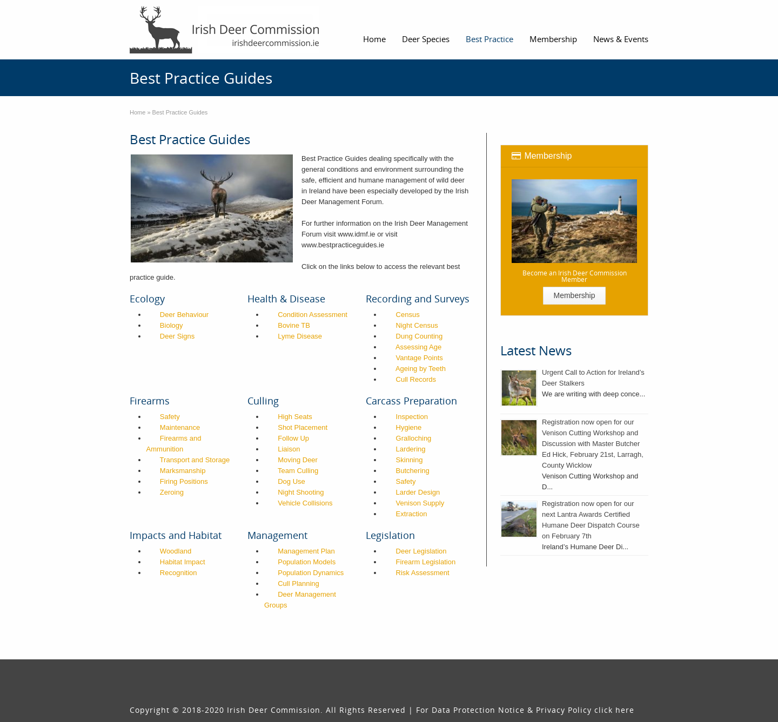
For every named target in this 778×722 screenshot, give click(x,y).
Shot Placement (302, 427)
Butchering (413, 471)
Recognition (178, 573)
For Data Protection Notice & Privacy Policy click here (525, 710)
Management (277, 535)
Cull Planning (298, 583)
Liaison (289, 449)
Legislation (390, 535)
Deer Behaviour (184, 315)
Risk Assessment (423, 573)
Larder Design (418, 492)
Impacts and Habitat (176, 535)
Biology (171, 325)
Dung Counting (419, 336)
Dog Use (291, 481)
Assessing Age (418, 347)
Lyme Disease (300, 336)
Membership (553, 38)
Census (408, 315)
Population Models (307, 562)
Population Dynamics (311, 573)
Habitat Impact (182, 562)
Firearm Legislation (426, 562)
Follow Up (293, 438)
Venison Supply (420, 503)
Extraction (411, 514)
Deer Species (426, 38)
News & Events (620, 38)
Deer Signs (177, 336)
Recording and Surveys (418, 298)
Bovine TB (294, 325)
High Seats (295, 417)
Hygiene (409, 427)
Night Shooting (301, 492)
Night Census (417, 325)
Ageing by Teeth (420, 369)
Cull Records (416, 379)
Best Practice (489, 38)
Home (374, 38)
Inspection (412, 417)
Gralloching (414, 438)
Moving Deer (298, 460)
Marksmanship (183, 471)
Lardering (411, 449)
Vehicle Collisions (305, 503)
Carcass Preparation (411, 400)
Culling (263, 400)
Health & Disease (286, 298)
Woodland (175, 551)
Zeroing (172, 492)
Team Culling (298, 471)
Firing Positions (184, 481)
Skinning (409, 460)
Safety (170, 417)
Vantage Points (419, 358)
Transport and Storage (195, 460)
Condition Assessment (312, 315)
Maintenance (180, 427)
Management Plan (306, 551)
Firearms (150, 400)
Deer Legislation (421, 551)
